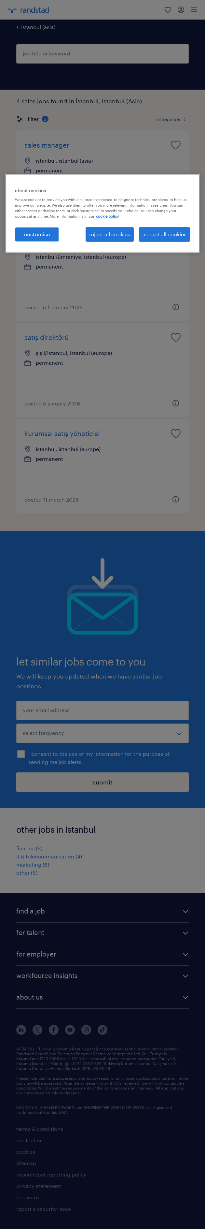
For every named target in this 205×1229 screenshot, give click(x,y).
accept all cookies (164, 234)
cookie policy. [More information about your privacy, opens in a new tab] (107, 216)
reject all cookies (109, 234)
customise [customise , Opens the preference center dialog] (37, 234)
